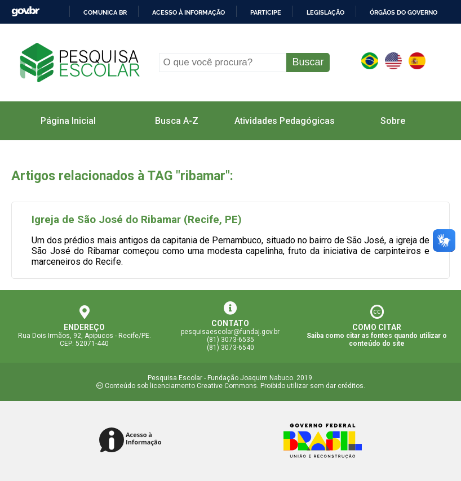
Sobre (392, 120)
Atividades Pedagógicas (284, 120)
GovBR (25, 11)
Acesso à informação (188, 12)
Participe (265, 12)
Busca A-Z (176, 120)
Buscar (307, 62)
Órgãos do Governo (403, 12)
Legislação (325, 12)
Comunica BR (105, 12)
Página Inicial (68, 120)
